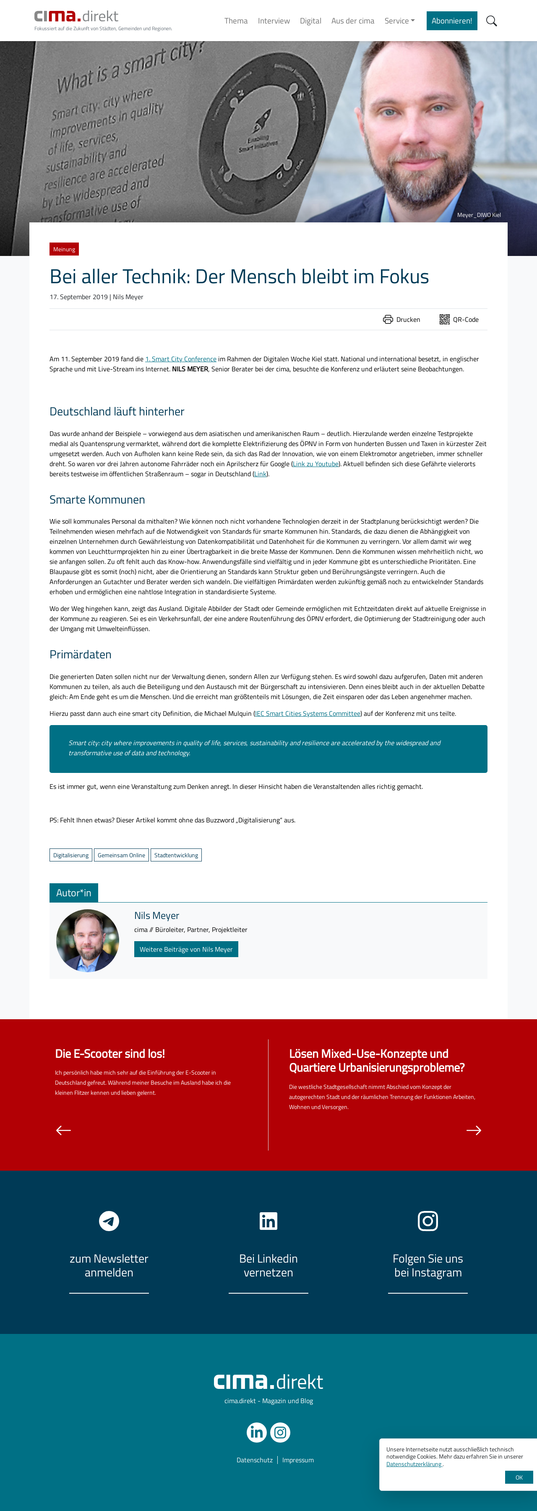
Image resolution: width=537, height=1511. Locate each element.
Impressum (298, 1460)
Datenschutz (255, 1460)
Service (397, 20)
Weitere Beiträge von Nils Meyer (186, 949)
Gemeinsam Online (121, 855)
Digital (310, 20)
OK (519, 1477)
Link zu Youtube (316, 464)
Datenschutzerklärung (414, 1463)
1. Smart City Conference (180, 359)
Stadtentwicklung (176, 855)
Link (260, 474)
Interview (274, 20)
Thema (236, 20)
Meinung (64, 249)
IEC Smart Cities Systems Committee (307, 713)
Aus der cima (353, 20)
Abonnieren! (452, 20)
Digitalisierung (71, 855)
